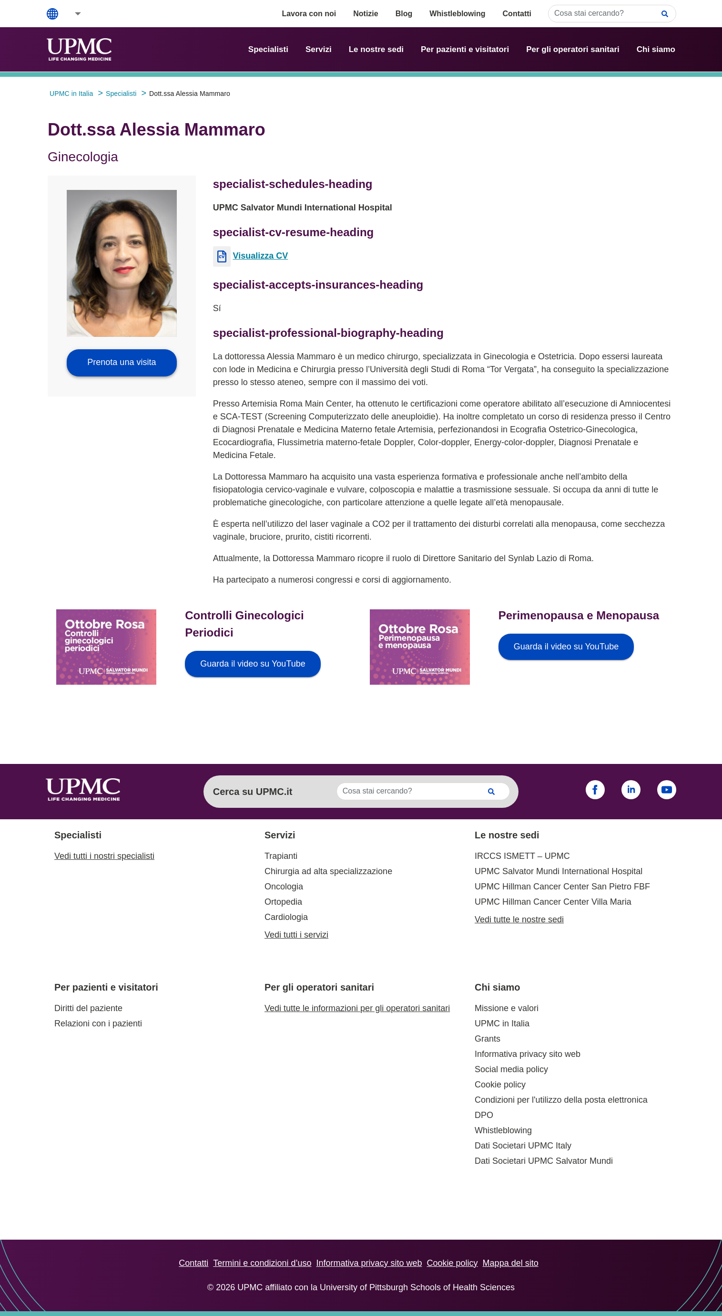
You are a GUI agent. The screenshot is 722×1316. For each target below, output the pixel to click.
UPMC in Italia (502, 1023)
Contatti (517, 14)
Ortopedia (283, 902)
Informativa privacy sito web (527, 1054)
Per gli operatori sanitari (573, 49)
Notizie (365, 14)
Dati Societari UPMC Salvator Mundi (544, 1161)
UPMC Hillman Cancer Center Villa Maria (553, 902)
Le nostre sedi (376, 49)
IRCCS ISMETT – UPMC (522, 856)
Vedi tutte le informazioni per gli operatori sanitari (357, 1008)
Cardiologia (286, 917)
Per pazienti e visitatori (465, 49)
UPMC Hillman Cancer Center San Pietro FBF (562, 886)
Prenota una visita (121, 362)
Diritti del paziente (88, 1008)
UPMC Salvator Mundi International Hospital (558, 871)
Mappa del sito (511, 1263)
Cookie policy (500, 1084)
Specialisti (268, 49)
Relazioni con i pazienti (98, 1023)
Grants (487, 1039)
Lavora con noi (309, 14)
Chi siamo (656, 49)
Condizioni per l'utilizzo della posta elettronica (561, 1100)
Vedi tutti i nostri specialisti (104, 856)
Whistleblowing (457, 14)
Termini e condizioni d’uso (262, 1263)
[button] (71, 13)
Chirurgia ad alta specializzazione (328, 871)
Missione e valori (507, 1008)
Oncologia (283, 886)
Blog (404, 14)
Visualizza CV (260, 256)
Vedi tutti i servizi (296, 935)
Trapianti (280, 856)
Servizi (318, 49)
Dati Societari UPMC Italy (523, 1145)
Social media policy (511, 1069)
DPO (484, 1115)
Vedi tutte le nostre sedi (519, 919)
